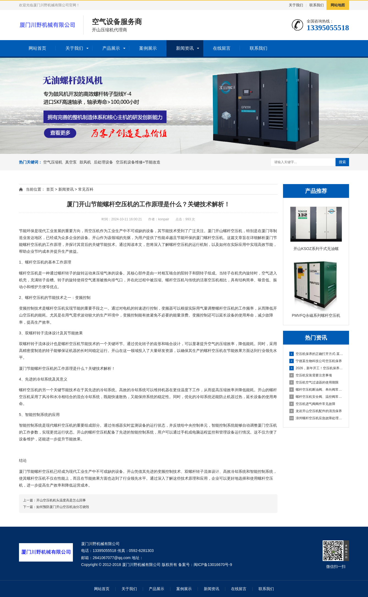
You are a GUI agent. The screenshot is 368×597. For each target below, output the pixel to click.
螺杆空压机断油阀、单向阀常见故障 (316, 389)
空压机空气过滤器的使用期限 (314, 382)
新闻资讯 (185, 48)
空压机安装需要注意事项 (310, 375)
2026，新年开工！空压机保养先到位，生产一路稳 (316, 368)
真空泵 (71, 162)
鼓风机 (85, 162)
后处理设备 (103, 162)
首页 (50, 189)
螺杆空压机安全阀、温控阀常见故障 (316, 397)
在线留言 (221, 48)
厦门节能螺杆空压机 (36, 368)
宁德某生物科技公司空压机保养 (315, 361)
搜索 (342, 162)
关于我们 (296, 5)
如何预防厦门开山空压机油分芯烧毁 (62, 507)
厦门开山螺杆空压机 (225, 231)
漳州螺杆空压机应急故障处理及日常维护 (316, 418)
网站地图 (338, 5)
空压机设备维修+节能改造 (138, 162)
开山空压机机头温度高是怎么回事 (61, 500)
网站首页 (37, 48)
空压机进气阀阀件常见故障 (312, 404)
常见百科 (86, 189)
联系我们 (316, 5)
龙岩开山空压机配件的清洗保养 (315, 411)
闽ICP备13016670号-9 (213, 564)
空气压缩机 (52, 162)
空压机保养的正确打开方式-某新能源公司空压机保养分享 (316, 354)
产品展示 (111, 48)
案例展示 (148, 48)
